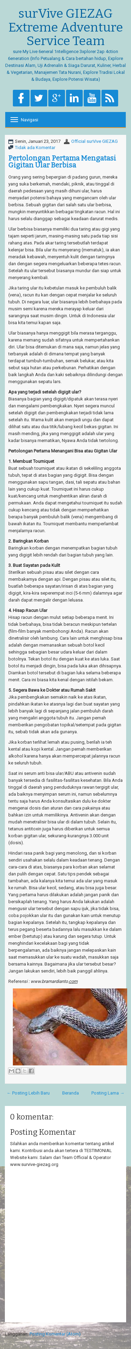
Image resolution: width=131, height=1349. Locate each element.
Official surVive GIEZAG (94, 141)
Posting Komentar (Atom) (55, 1334)
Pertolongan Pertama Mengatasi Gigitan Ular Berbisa (62, 161)
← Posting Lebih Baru (28, 1093)
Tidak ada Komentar (35, 147)
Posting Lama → (107, 1093)
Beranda (70, 1093)
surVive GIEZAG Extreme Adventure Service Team (65, 27)
